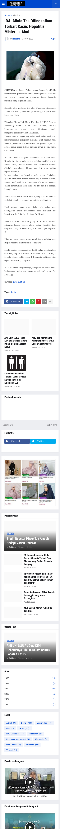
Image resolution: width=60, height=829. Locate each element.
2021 (30, 683)
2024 (30, 699)
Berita (17, 15)
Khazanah (41, 739)
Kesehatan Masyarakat (18, 739)
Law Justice (19, 282)
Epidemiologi (44, 723)
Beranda (8, 15)
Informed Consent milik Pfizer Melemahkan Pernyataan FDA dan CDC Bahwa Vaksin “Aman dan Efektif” (38, 578)
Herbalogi (24, 728)
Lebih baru (8, 425)
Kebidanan (35, 734)
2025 (30, 704)
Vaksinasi (32, 745)
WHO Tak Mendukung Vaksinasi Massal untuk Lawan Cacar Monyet (43, 340)
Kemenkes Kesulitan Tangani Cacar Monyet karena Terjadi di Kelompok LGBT (15, 378)
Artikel (11, 723)
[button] (3, 3)
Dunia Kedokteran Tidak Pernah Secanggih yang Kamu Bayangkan (39, 595)
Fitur (10, 728)
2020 (30, 678)
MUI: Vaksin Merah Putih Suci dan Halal (38, 609)
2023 (30, 694)
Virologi (11, 750)
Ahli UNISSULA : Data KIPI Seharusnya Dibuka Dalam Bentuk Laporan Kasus (15, 342)
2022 (30, 688)
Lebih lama (52, 425)
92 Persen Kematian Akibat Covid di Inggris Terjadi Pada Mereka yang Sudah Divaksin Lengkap (38, 560)
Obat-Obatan (13, 745)
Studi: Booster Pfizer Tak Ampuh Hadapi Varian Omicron (28, 541)
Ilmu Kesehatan (15, 734)
